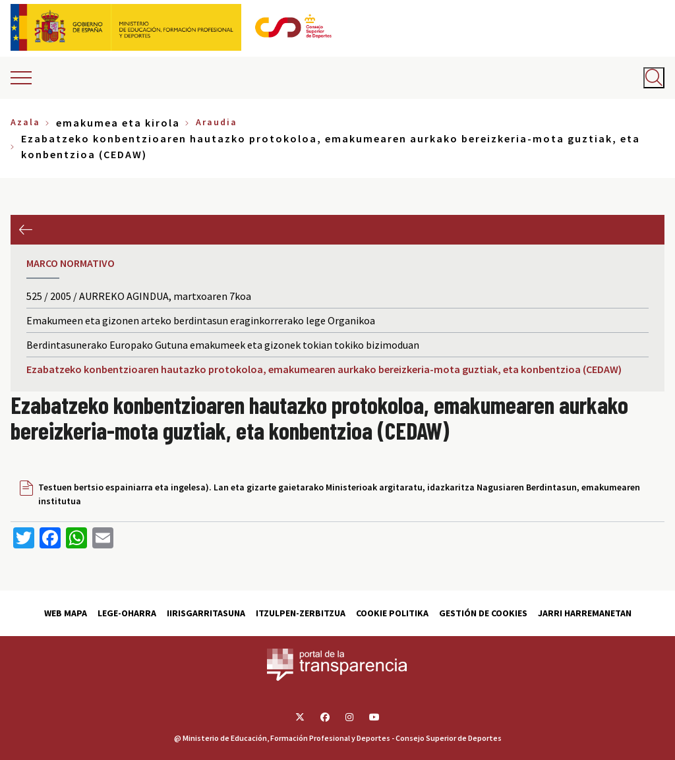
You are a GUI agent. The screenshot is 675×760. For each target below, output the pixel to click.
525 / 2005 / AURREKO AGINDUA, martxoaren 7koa (138, 296)
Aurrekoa (25, 230)
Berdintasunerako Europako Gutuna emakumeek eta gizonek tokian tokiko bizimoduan (222, 344)
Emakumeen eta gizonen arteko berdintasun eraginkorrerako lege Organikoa (200, 320)
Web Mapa (65, 613)
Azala (25, 122)
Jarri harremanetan (584, 613)
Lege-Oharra (127, 613)
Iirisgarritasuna (206, 613)
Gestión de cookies (483, 613)
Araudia (216, 122)
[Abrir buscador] (653, 77)
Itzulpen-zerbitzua (300, 613)
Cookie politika (392, 613)
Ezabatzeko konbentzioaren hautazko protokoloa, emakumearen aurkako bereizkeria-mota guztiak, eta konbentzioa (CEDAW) (324, 369)
